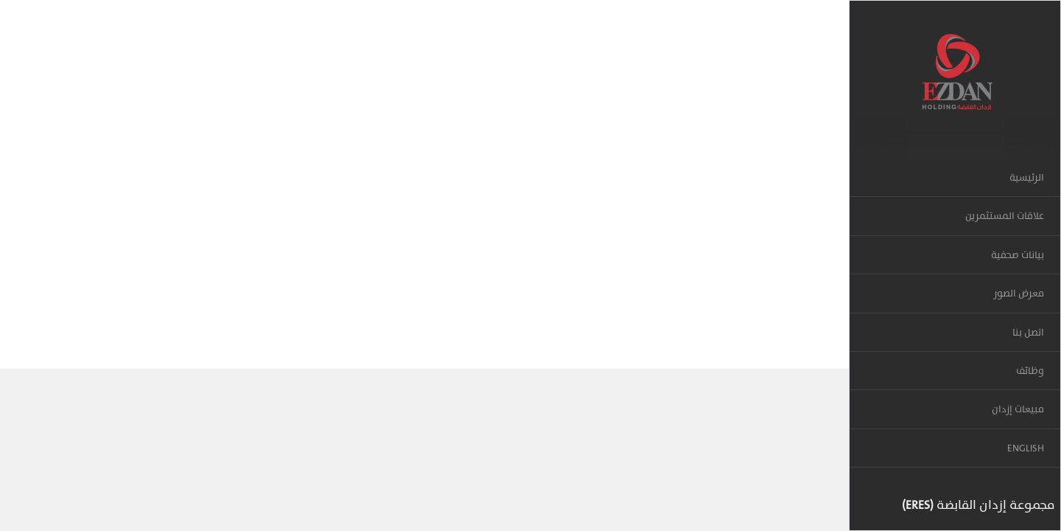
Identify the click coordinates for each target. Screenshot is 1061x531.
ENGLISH (1025, 448)
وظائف (1030, 370)
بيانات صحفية (1017, 255)
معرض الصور (1018, 293)
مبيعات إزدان (1018, 409)
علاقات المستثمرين (1004, 215)
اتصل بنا (1028, 332)
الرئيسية (1026, 177)
